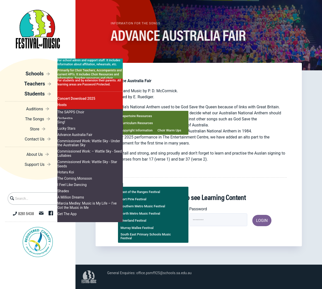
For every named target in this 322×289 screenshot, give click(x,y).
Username (135, 209)
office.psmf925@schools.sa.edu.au (164, 273)
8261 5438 (23, 213)
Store (34, 129)
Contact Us (35, 139)
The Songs (34, 119)
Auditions (34, 109)
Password (198, 209)
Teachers (34, 84)
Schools (34, 74)
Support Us (35, 164)
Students (34, 94)
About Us (34, 154)
